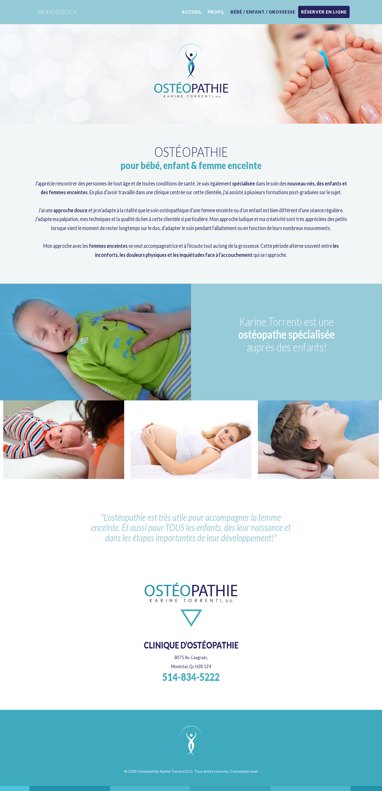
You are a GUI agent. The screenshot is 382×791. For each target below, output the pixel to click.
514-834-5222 (191, 676)
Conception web (244, 771)
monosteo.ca (57, 11)
